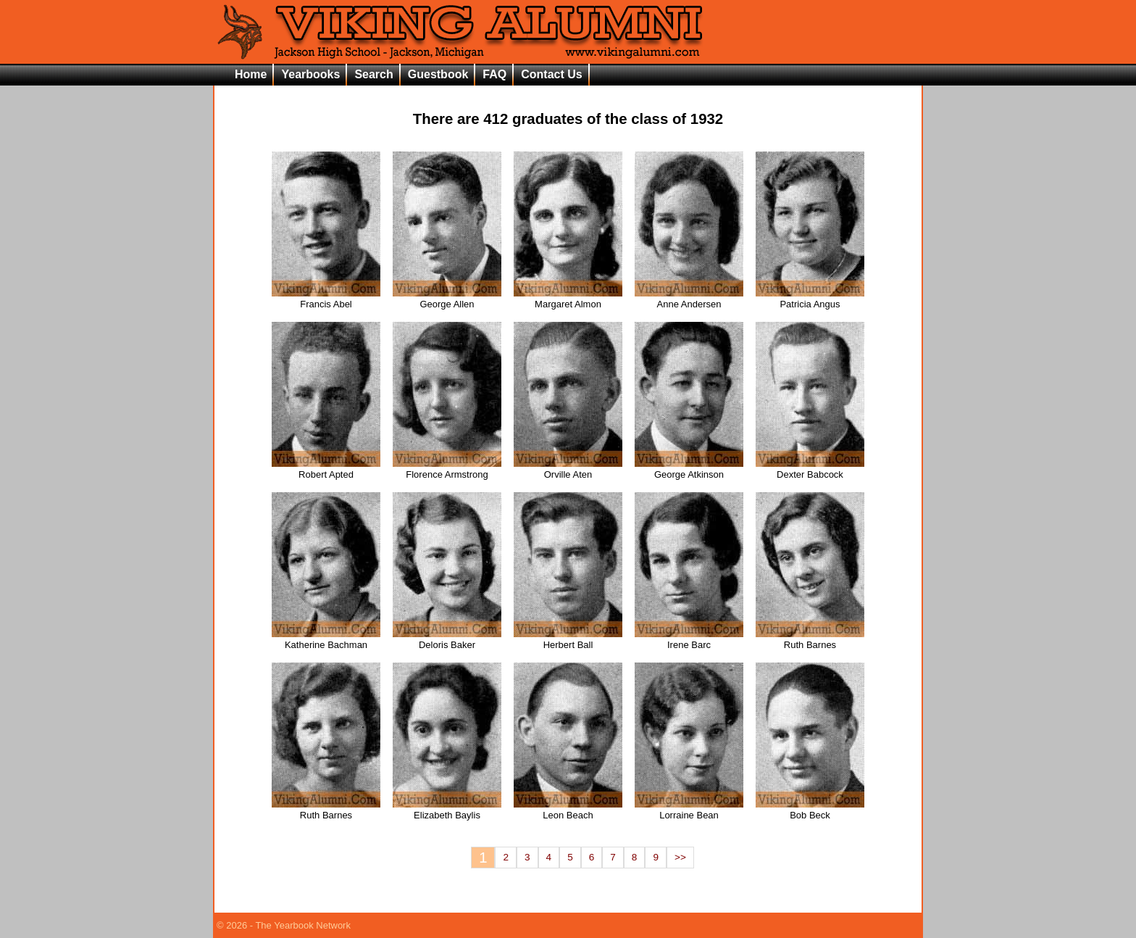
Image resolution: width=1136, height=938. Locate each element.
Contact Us (551, 74)
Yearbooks (310, 74)
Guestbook (438, 74)
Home (251, 74)
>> (680, 857)
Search (373, 74)
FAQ (494, 74)
